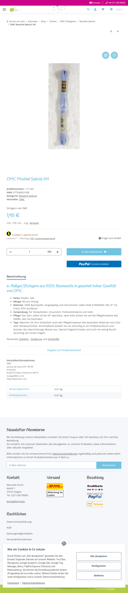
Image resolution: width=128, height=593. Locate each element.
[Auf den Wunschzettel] (114, 55)
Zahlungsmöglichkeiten (20, 533)
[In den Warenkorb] (9, 47)
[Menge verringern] (10, 251)
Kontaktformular (16, 501)
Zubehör (24, 339)
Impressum (14, 583)
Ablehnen (98, 575)
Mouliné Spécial (28, 195)
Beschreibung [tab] (16, 276)
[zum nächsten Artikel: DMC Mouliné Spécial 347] (117, 31)
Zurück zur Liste (17, 21)
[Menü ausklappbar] (4, 8)
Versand (34, 223)
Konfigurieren (98, 566)
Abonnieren (109, 465)
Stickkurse (36, 339)
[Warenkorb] (116, 9)
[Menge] (29, 251)
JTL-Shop (111, 588)
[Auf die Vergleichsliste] (105, 55)
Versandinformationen (19, 539)
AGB (9, 527)
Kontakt (96, 2)
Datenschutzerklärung (34, 583)
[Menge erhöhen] (57, 251)
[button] (89, 9)
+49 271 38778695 (116, 2)
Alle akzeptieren (98, 556)
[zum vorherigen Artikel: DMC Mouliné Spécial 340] (111, 31)
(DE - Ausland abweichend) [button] (42, 238)
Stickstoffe (53, 339)
